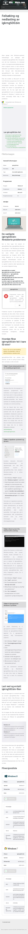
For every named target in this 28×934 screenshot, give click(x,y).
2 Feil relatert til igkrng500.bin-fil (12, 137)
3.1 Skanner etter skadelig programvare (15, 140)
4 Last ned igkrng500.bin (10, 146)
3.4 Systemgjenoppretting (13, 144)
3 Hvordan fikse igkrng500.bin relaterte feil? (15, 138)
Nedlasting (12, 799)
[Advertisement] (14, 39)
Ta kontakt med (6, 922)
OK (19, 305)
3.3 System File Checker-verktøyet (14, 143)
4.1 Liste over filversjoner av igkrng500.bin (16, 147)
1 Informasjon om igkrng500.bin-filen (13, 135)
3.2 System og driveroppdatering (14, 141)
